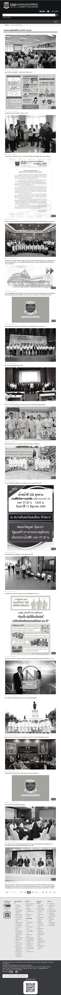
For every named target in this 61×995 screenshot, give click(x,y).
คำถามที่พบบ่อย (52, 911)
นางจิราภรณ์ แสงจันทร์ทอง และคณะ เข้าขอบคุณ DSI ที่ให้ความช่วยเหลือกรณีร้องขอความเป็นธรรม (28, 156)
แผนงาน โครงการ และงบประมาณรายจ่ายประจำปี (18, 943)
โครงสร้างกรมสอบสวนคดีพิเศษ (18, 919)
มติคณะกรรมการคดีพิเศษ (40, 914)
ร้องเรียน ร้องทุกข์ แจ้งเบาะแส (52, 907)
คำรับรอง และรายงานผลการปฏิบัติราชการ (18, 948)
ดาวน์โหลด (51, 904)
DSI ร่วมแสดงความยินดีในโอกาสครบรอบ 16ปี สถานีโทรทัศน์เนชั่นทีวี (21, 698)
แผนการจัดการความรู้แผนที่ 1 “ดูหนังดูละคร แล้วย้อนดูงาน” (19, 72)
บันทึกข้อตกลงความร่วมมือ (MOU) (41, 947)
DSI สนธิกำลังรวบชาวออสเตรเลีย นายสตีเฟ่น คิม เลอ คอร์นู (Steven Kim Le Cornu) (25, 326)
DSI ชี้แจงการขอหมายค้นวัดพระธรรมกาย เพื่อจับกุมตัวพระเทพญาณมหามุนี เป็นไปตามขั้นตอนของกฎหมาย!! (30, 221)
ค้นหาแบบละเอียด (7, 17)
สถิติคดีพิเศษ (52, 925)
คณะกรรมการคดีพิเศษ (30, 915)
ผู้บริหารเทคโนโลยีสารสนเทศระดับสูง (30, 911)
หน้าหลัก (7, 25)
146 (25, 892)
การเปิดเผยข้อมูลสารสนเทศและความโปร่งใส (52, 921)
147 (29, 892)
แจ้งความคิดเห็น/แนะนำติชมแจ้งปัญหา (15, 976)
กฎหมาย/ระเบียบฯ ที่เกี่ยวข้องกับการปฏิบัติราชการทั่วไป (41, 941)
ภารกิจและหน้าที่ (19, 922)
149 (36, 892)
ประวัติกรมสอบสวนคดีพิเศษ (18, 906)
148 (33, 892)
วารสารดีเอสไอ (30, 939)
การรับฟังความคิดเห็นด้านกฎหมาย (41, 919)
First (7, 892)
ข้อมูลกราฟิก (41, 928)
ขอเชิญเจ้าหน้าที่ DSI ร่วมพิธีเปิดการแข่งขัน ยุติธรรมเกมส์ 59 (19, 554)
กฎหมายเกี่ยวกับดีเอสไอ (41, 906)
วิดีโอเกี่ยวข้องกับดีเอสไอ (30, 944)
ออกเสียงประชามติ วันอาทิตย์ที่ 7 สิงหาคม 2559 (16, 113)
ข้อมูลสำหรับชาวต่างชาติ (30, 941)
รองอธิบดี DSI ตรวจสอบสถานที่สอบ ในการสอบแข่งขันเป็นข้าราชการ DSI (22, 593)
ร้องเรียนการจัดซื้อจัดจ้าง (52, 917)
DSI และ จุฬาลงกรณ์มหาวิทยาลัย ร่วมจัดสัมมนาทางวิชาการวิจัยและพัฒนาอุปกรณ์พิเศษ (25, 405)
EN (57, 11)
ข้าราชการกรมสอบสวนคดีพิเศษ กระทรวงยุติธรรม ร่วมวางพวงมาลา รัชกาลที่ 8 (23, 483)
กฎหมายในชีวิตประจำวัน (41, 910)
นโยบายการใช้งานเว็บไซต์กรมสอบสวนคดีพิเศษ (19, 926)
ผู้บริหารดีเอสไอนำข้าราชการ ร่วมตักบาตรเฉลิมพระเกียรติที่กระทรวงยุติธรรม (22, 444)
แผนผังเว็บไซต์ (52, 910)
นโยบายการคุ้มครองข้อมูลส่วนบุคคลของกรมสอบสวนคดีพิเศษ (18, 933)
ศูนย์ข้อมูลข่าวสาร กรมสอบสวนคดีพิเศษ (40, 924)
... (39, 892)
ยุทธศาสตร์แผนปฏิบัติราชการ (19, 938)
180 (43, 892)
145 (21, 892)
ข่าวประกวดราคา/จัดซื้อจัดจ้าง (30, 931)
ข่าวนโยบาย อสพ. (29, 935)
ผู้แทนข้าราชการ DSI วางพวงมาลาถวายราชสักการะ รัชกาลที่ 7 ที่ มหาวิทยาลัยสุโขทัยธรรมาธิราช (27, 737)
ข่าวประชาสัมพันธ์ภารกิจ (30, 922)
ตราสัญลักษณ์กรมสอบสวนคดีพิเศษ (18, 911)
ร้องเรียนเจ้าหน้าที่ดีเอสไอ (52, 913)
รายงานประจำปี (30, 947)
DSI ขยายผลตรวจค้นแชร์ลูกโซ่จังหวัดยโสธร (15, 805)
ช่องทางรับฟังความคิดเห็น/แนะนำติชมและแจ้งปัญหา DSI (18, 954)
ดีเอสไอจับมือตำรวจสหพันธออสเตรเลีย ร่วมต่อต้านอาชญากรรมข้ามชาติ (21, 773)
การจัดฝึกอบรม (30, 952)
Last (54, 892)
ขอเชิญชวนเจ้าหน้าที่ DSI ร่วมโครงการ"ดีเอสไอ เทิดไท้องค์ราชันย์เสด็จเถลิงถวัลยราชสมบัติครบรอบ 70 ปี (29, 658)
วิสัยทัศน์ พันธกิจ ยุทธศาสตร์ (18, 915)
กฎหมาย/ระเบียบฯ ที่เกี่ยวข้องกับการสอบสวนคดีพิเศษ (41, 933)
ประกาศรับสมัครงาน (30, 949)
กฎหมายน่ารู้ (40, 908)
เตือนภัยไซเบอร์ (30, 938)
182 (50, 892)
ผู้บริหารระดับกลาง (30, 906)
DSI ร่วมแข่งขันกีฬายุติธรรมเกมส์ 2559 (14, 365)
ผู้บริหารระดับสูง (30, 904)
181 (46, 892)
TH (53, 11)
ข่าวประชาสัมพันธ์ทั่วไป (30, 927)
